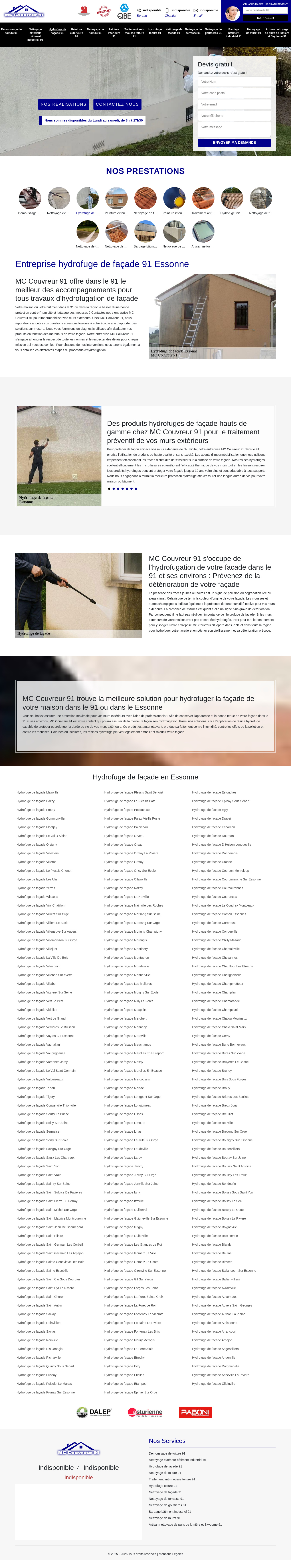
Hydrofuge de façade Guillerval (125, 1210)
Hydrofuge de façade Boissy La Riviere (219, 1218)
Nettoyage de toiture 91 (95, 31)
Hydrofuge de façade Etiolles (124, 1375)
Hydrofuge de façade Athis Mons (214, 1323)
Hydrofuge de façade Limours (124, 1123)
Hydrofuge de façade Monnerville (127, 975)
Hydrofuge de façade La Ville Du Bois (42, 957)
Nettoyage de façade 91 (174, 31)
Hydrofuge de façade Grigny (123, 1227)
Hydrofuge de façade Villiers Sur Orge (42, 914)
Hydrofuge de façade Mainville (37, 792)
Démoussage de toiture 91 (11, 31)
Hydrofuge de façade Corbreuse (214, 923)
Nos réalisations (64, 104)
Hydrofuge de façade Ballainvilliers (216, 1279)
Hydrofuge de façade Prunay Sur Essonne (45, 1392)
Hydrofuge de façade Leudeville (126, 1149)
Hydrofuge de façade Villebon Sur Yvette (44, 975)
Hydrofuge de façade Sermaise (37, 1131)
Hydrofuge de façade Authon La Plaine (218, 1314)
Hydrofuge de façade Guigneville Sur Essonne (136, 1218)
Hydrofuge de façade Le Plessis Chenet (43, 870)
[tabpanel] (188, 453)
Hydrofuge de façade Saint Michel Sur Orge (46, 1210)
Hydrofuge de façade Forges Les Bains (131, 1288)
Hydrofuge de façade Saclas (36, 1331)
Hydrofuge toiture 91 (155, 31)
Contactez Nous (117, 104)
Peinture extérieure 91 (76, 33)
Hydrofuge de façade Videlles (36, 1010)
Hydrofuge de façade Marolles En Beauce (133, 1070)
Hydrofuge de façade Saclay (36, 1314)
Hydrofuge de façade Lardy (123, 1157)
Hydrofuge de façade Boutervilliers (216, 1149)
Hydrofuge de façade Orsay (123, 844)
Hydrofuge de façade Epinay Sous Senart (220, 801)
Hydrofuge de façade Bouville (212, 1123)
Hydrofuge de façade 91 (57, 31)
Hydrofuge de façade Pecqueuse (127, 810)
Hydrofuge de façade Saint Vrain (38, 1175)
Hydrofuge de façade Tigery (35, 1096)
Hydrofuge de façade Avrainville (214, 1288)
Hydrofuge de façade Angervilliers (215, 1349)
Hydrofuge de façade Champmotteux (217, 983)
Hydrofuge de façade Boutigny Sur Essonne (222, 1140)
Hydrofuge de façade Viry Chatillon (40, 905)
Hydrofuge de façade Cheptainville (216, 949)
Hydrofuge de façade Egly (210, 810)
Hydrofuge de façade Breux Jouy (214, 1105)
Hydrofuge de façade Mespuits (125, 1010)
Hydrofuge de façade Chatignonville (216, 975)
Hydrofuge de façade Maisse (124, 1088)
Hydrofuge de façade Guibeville (126, 1236)
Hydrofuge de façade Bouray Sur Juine (219, 1157)
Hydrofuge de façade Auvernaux (214, 1296)
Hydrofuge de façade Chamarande (216, 1001)
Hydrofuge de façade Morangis (125, 940)
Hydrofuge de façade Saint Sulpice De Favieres (49, 1192)
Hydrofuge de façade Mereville (125, 1036)
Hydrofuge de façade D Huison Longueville (221, 844)
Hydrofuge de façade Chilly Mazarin (216, 940)
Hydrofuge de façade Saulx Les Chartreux (45, 1157)
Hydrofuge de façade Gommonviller (40, 818)
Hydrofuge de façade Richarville (38, 1357)
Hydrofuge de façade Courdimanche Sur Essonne (226, 879)
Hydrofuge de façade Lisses (123, 1114)
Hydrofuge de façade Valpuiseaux (39, 1079)
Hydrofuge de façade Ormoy (123, 862)
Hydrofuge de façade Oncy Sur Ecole (130, 870)
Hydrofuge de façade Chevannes (215, 957)
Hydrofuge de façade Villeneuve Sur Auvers (46, 931)
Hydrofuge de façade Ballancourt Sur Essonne (224, 1270)
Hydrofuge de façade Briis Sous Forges (219, 1079)
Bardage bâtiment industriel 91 (234, 33)
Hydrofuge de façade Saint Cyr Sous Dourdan (48, 1279)
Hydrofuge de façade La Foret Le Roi (130, 1305)
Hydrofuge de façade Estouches (214, 792)
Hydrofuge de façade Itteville (124, 1201)
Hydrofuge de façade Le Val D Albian (41, 836)
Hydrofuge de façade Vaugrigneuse (40, 1053)
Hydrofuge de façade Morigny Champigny (133, 931)
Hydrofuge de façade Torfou (35, 1088)
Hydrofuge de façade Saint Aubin (39, 1305)
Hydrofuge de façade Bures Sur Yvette (218, 1053)
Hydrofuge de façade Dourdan (213, 836)
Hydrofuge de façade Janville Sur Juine (131, 1183)
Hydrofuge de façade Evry (122, 1366)
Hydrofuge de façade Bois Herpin (215, 1236)
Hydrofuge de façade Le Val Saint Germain (46, 1070)
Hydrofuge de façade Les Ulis (36, 879)
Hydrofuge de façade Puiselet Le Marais (44, 1383)
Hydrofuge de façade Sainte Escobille (42, 1270)
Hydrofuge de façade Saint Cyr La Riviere (45, 1288)
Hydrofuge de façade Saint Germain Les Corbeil (49, 1244)
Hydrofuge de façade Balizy (35, 801)
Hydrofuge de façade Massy (123, 1062)
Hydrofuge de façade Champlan (214, 992)
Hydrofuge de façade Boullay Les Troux (219, 1175)
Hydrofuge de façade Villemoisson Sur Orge (46, 940)
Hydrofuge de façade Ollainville (126, 879)
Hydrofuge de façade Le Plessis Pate (130, 801)
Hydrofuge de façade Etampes (125, 1383)
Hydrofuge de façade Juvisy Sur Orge (130, 1175)
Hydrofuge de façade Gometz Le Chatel (131, 1262)
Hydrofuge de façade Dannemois (215, 853)
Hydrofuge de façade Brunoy (212, 1070)
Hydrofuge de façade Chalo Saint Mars (219, 1027)
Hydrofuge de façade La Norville (126, 896)
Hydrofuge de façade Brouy (211, 1088)
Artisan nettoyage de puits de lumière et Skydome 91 (277, 33)
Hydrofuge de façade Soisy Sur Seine (42, 1123)
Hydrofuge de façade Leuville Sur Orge (131, 1140)
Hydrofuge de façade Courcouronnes (217, 888)
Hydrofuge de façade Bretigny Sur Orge (219, 1131)
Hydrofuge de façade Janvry (123, 1166)
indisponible (152, 10)
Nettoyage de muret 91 (253, 31)
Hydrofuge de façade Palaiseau (126, 827)
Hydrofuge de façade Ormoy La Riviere (131, 853)
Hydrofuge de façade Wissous (37, 896)
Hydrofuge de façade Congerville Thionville (46, 1105)
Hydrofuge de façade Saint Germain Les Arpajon (49, 1253)
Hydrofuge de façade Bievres (212, 1262)
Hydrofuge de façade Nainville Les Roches (133, 905)
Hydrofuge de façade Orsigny (36, 844)
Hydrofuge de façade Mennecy (125, 1027)
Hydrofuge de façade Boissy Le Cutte (218, 1210)
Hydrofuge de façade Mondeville (126, 966)
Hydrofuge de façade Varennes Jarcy (42, 1062)
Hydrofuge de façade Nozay (123, 888)
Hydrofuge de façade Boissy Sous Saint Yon (222, 1192)
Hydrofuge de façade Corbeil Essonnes (219, 914)
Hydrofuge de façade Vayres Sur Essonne (45, 1036)
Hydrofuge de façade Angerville (213, 1357)
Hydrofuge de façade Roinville (37, 1340)
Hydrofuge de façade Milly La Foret (128, 1001)
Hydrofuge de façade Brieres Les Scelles (220, 1096)
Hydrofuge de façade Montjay (36, 827)
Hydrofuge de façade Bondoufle (214, 1183)
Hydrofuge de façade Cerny (211, 1036)
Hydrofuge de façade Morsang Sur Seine (132, 914)
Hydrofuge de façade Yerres (35, 888)
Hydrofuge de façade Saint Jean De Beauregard (49, 1227)
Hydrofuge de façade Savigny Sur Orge (43, 1149)
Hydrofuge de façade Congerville (214, 931)
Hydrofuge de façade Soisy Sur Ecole (42, 1140)
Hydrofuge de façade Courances (214, 896)
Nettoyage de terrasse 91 (193, 31)
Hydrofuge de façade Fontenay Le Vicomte (134, 1314)
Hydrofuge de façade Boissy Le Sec (217, 1201)
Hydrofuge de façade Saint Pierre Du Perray (46, 1201)
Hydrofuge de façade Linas (122, 1131)
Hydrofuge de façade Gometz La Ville (130, 1253)
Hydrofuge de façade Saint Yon (37, 1166)
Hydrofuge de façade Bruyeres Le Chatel (220, 1062)
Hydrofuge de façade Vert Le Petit (39, 1001)
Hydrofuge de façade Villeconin (38, 966)
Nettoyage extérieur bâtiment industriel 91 (35, 34)
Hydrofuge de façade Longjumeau (127, 1105)
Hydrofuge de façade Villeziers (37, 853)
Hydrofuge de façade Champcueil (215, 1010)
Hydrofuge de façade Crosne (212, 862)
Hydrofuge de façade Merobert (125, 1018)
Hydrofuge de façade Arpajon (212, 1340)
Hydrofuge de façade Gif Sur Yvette (128, 1279)
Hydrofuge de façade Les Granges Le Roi (133, 1244)
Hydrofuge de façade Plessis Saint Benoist (133, 792)
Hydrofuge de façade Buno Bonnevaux (219, 1044)
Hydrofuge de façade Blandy (211, 1244)
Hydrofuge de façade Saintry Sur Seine (43, 1183)
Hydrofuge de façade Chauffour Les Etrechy (222, 966)
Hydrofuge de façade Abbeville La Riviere (220, 1375)
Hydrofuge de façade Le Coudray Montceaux (223, 905)
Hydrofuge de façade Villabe (36, 983)
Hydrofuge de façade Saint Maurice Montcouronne (51, 1218)
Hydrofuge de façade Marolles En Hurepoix (134, 1053)
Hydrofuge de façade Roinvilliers (38, 1323)
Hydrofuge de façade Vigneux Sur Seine (44, 992)
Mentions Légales (171, 1554)
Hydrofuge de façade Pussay (36, 1375)
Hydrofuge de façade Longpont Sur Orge (132, 1096)
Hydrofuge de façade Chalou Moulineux (219, 1018)
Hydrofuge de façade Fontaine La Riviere (132, 1323)
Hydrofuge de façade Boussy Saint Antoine (221, 1166)
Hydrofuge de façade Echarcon (213, 827)
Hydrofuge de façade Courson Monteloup (220, 870)
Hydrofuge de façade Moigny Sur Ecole (131, 992)
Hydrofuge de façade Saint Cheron (40, 1296)
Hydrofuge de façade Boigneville (214, 1227)
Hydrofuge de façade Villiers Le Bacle (42, 923)
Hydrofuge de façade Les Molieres (128, 983)
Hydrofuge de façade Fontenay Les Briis (132, 1331)
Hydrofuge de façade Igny (122, 1192)
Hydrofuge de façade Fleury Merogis (129, 1340)
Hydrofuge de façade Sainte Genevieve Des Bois (50, 1262)
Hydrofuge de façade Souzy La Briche (42, 1114)
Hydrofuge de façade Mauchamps (127, 1044)
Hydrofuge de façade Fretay (35, 810)
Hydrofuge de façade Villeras (36, 862)
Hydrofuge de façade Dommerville (215, 1366)
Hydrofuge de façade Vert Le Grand (41, 1018)
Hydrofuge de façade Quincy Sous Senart (45, 1366)
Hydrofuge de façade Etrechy (124, 1357)
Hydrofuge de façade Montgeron (126, 957)
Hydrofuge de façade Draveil (211, 818)
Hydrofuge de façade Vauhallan (38, 1044)
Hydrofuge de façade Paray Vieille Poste (132, 818)
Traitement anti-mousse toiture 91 (134, 33)
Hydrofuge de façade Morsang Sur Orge (132, 923)
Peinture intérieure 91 (114, 33)
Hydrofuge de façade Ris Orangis (39, 1349)
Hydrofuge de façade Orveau (124, 836)
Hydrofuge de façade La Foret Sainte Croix (134, 1296)
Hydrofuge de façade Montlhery (126, 949)
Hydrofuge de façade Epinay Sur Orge (130, 1392)
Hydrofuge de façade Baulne (211, 1253)
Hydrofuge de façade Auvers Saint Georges (222, 1305)
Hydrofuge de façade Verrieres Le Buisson (45, 1027)
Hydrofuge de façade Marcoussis (127, 1079)
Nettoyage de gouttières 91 (213, 31)
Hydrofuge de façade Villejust (36, 949)
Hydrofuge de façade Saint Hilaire (39, 1236)
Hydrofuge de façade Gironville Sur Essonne (135, 1270)
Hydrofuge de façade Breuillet (212, 1114)
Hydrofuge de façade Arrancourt (214, 1331)
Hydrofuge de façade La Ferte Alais (128, 1349)
